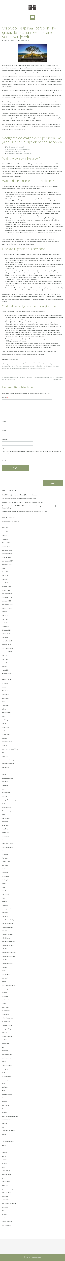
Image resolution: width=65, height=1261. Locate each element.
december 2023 (7, 637)
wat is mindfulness (8, 1141)
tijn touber (5, 1105)
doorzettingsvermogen (20, 362)
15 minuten (5, 694)
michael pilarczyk (7, 927)
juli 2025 (4, 568)
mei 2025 (5, 575)
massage (5, 905)
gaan (3, 814)
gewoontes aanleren (45, 362)
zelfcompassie (6, 1218)
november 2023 (7, 641)
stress (4, 1083)
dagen (4, 771)
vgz (3, 1127)
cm (3, 752)
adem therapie (6, 712)
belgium (4, 738)
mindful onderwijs (7, 934)
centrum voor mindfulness (10, 749)
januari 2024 (6, 633)
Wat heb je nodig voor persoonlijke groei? (19, 153)
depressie (5, 785)
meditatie (5, 916)
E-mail (4, 430)
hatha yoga (5, 832)
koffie (4, 883)
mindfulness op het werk (10, 949)
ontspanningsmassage (9, 985)
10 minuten (5, 691)
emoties (30, 362)
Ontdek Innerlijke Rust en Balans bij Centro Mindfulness (19, 495)
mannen (4, 901)
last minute (5, 894)
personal (5, 996)
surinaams (5, 1087)
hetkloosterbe (24, 40)
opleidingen (6, 989)
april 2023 (5, 666)
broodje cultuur (7, 742)
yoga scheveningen (8, 1189)
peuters (4, 1003)
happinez (5, 829)
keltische (5, 865)
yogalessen (5, 1200)
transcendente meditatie (10, 1116)
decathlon (5, 782)
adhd (3, 716)
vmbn (4, 1134)
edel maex (5, 796)
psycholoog (5, 1007)
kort (3, 887)
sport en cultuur (7, 1065)
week (4, 1145)
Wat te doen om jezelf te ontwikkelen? (18, 149)
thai (3, 1090)
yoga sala (5, 1185)
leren (3, 898)
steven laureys (6, 1076)
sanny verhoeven (7, 1025)
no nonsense (6, 974)
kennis (18, 364)
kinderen (5, 872)
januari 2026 (6, 546)
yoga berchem (6, 1174)
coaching (5, 756)
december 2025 (7, 550)
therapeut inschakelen (35, 366)
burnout (4, 745)
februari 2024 (6, 630)
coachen (10, 362)
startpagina (5, 1069)
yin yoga (4, 1163)
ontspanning (6, 366)
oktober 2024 (6, 601)
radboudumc (6, 1011)
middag (4, 931)
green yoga (5, 825)
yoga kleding (6, 1181)
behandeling (6, 734)
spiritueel (5, 1050)
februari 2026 (6, 543)
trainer (4, 1109)
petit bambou (6, 1000)
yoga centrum (6, 1178)
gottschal (5, 821)
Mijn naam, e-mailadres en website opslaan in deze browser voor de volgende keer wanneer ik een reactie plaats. (32, 453)
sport (4, 1061)
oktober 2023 (6, 644)
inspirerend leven (7, 843)
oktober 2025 (6, 557)
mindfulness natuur (8, 945)
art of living (5, 727)
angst (4, 723)
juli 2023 (4, 655)
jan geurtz (5, 854)
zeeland (4, 1214)
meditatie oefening (8, 920)
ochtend (5, 978)
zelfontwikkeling (7, 1221)
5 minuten (5, 705)
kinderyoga (5, 876)
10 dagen (5, 683)
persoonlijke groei (16, 366)
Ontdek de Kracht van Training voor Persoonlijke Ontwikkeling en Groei (24, 511)
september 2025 (7, 561)
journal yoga (6, 861)
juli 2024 (4, 612)
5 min (4, 702)
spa (3, 1047)
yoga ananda (6, 1170)
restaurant (5, 1014)
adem (4, 709)
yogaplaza (5, 1207)
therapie (5, 1101)
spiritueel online (7, 1054)
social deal (5, 1043)
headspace (5, 836)
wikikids (4, 1160)
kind (3, 869)
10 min (4, 687)
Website (5, 440)
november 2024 (7, 597)
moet (4, 971)
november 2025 (7, 554)
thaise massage (7, 1094)
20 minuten (5, 698)
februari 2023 (6, 673)
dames (4, 774)
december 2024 (7, 594)
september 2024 (7, 604)
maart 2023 (5, 670)
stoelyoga (5, 1080)
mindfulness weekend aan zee (11, 960)
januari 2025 (6, 590)
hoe (3, 840)
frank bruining (6, 811)
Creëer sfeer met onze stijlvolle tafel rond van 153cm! (19, 498)
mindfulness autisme (8, 941)
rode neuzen (6, 1021)
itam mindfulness (7, 847)
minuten (4, 967)
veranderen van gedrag (9, 368)
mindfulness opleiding (9, 952)
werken (4, 1156)
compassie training (8, 760)
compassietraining (8, 763)
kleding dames (6, 880)
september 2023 (7, 648)
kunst (4, 891)
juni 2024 (5, 615)
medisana (5, 912)
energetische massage (9, 800)
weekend (5, 1149)
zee (3, 1210)
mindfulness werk (7, 963)
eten (3, 803)
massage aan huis (7, 909)
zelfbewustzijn (21, 368)
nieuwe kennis (37, 364)
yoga (3, 1167)
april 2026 (5, 535)
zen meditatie (6, 1225)
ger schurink (6, 818)
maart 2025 (5, 583)
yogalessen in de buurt (9, 1203)
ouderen (5, 992)
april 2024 (5, 623)
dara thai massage (7, 778)
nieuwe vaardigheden (49, 364)
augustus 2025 (7, 564)
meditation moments (8, 923)
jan (3, 851)
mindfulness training (8, 956)
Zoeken (52, 483)
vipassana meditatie (8, 1130)
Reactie (5, 398)
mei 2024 (5, 619)
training (4, 1112)
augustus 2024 (7, 608)
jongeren (5, 858)
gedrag (36, 362)
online (4, 981)
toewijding (46, 366)
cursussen (5, 767)
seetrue (4, 1032)
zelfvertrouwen (40, 368)
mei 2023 (5, 663)
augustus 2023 (7, 652)
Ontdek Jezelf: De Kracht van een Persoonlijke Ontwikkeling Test (22, 502)
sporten (24, 366)
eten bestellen (6, 807)
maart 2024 (5, 626)
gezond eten (11, 364)
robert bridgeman (7, 1018)
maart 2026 (5, 539)
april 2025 (5, 579)
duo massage (6, 792)
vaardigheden (54, 366)
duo (3, 789)
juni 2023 (5, 659)
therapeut (5, 1098)
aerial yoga (5, 720)
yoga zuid (5, 1196)
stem (3, 1072)
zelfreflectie (31, 368)
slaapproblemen (7, 1036)
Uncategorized (13, 359)
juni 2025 (5, 572)
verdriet (4, 1123)
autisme (4, 731)
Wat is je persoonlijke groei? (15, 147)
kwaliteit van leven (26, 364)
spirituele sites (7, 1058)
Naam (4, 421)
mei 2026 (5, 532)
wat (3, 1138)
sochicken (5, 1040)
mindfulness (6, 938)
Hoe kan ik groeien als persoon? (16, 151)
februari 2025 (6, 586)
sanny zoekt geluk (7, 1029)
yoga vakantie (6, 1192)
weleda (4, 1152)
